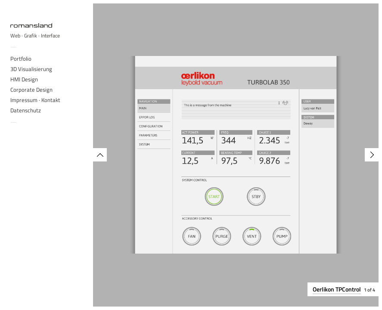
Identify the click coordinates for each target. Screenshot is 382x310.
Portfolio (20, 58)
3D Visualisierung (31, 69)
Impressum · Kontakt (35, 100)
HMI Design (24, 79)
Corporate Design (31, 89)
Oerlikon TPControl (337, 289)
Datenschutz (25, 110)
